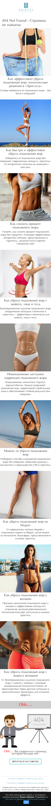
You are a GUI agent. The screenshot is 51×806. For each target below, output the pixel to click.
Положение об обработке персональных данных (25, 783)
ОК (26, 802)
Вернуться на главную (25, 761)
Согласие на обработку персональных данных (25, 779)
